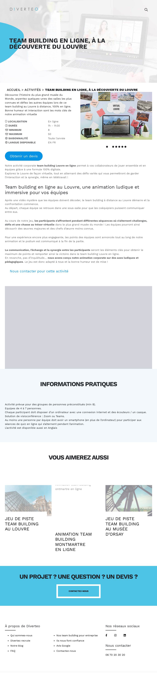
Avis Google (63, 645)
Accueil (14, 90)
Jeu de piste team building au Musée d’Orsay (122, 526)
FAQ (12, 650)
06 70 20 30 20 (115, 654)
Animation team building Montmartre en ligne (73, 542)
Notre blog (16, 645)
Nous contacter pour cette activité (39, 271)
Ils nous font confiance (70, 640)
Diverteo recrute (20, 640)
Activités (33, 90)
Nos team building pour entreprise (77, 635)
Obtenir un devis (24, 156)
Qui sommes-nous (21, 635)
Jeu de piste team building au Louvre (21, 523)
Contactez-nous (78, 591)
